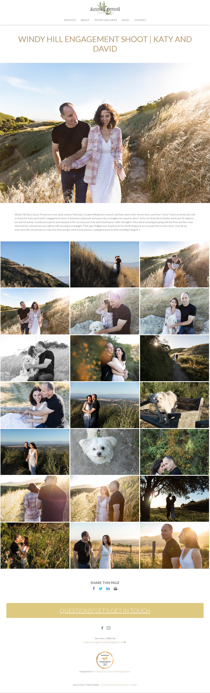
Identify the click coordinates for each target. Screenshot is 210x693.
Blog (125, 19)
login (134, 684)
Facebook (94, 588)
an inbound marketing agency (115, 684)
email (115, 588)
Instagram (108, 628)
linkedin (108, 588)
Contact (140, 19)
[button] (34, 264)
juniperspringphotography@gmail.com (105, 641)
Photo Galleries (105, 19)
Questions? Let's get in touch (105, 610)
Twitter (100, 588)
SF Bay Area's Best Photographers (112, 671)
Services (70, 19)
